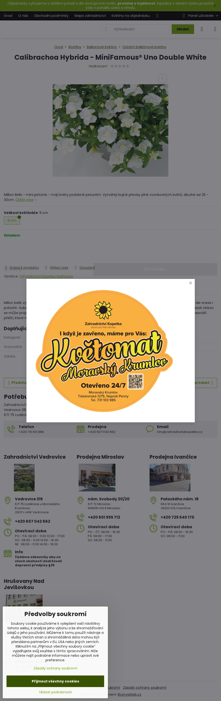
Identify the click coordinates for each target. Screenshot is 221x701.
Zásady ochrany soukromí (55, 668)
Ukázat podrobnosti (55, 692)
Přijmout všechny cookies (55, 681)
